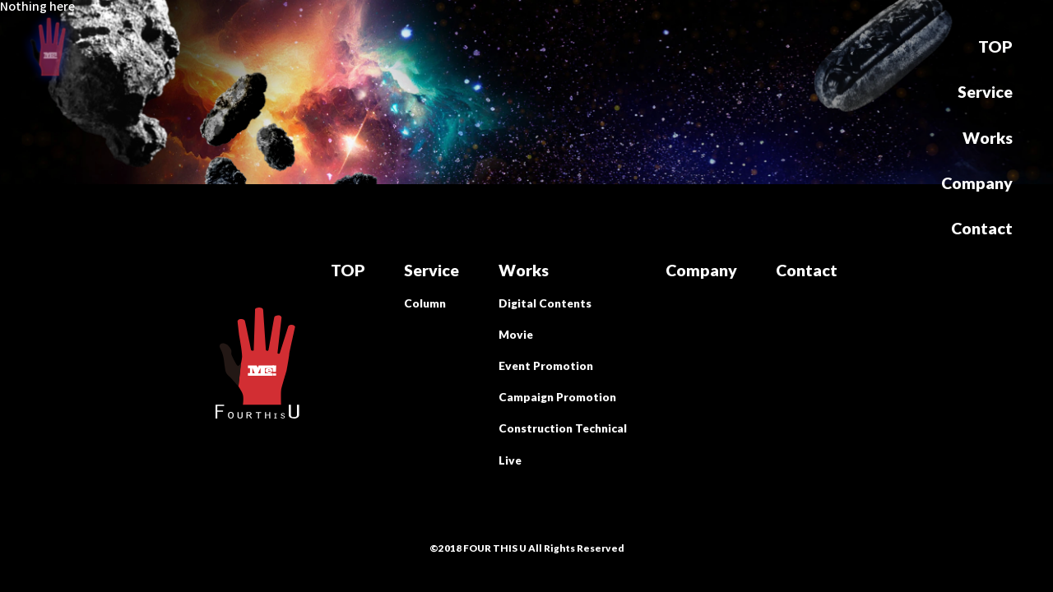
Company (977, 183)
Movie (516, 334)
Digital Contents (545, 303)
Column (425, 303)
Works (988, 138)
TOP (995, 47)
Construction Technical (563, 428)
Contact (982, 228)
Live (510, 460)
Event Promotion (546, 366)
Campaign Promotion (557, 397)
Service (985, 92)
